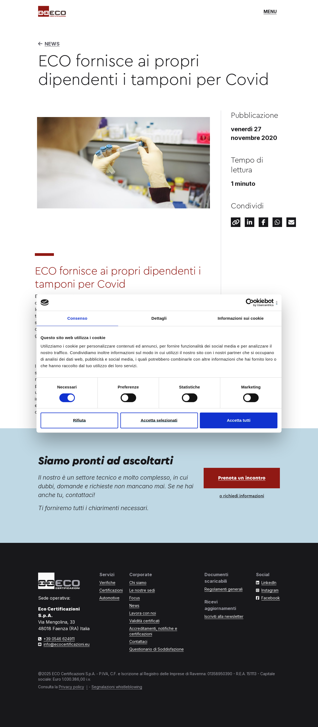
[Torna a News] (159, 44)
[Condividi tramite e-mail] (291, 222)
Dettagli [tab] (159, 318)
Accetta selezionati (158, 420)
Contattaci (138, 641)
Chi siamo (137, 582)
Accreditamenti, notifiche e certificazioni (153, 631)
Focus (134, 598)
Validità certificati (144, 620)
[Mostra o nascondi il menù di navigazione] (270, 11)
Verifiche (107, 582)
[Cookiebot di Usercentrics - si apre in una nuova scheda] (253, 302)
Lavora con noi (142, 613)
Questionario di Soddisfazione (156, 649)
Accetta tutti (238, 420)
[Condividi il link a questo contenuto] (235, 222)
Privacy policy (71, 686)
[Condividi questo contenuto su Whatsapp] (277, 222)
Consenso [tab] (77, 318)
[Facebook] (263, 222)
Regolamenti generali (223, 589)
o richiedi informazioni (241, 496)
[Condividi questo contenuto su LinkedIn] (249, 222)
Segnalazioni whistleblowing (116, 686)
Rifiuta (79, 420)
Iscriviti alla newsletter (223, 616)
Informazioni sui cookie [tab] (241, 318)
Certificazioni (111, 590)
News (134, 605)
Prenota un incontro (241, 477)
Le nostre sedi (142, 590)
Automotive (109, 598)
